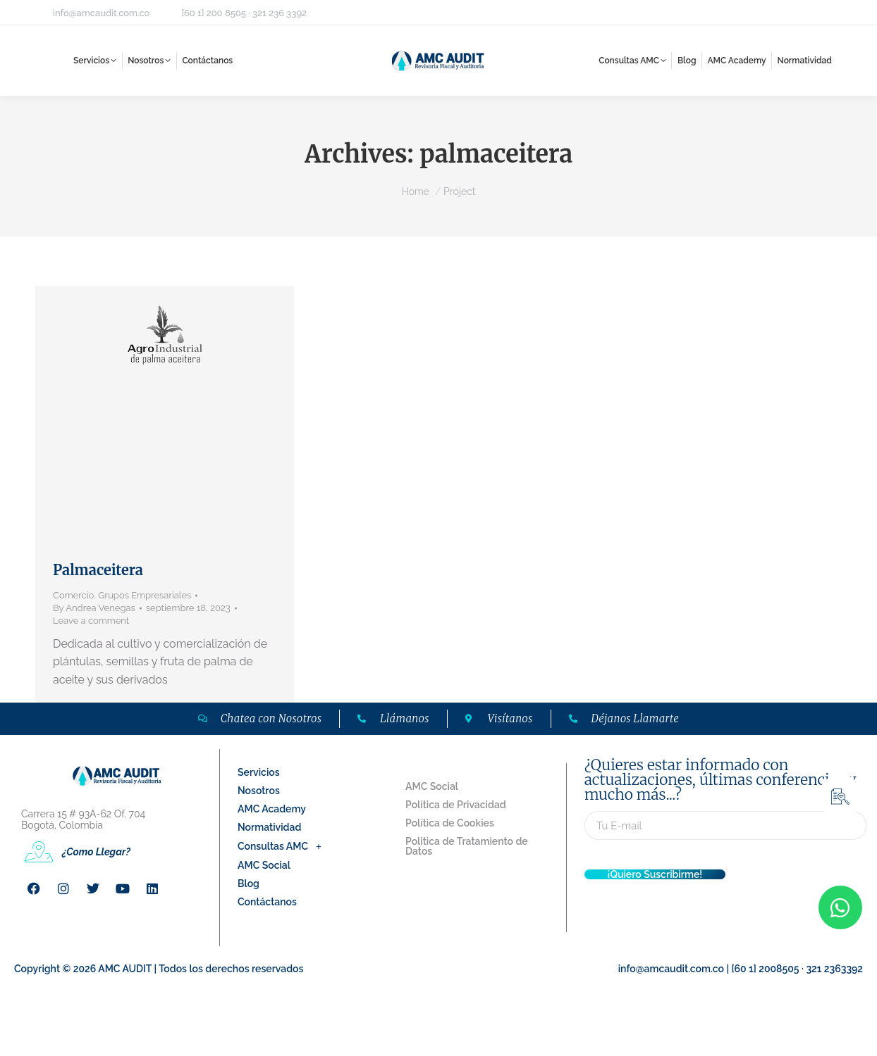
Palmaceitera (98, 570)
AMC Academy (272, 809)
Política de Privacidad (455, 804)
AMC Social (264, 865)
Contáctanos (267, 901)
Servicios (259, 772)
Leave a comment (91, 620)
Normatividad (269, 827)
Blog (248, 883)
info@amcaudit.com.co (101, 13)
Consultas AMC (283, 846)
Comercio (73, 595)
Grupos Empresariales (144, 595)
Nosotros (259, 790)
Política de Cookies (449, 823)
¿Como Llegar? (96, 851)
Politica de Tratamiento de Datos (466, 846)
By (94, 608)
